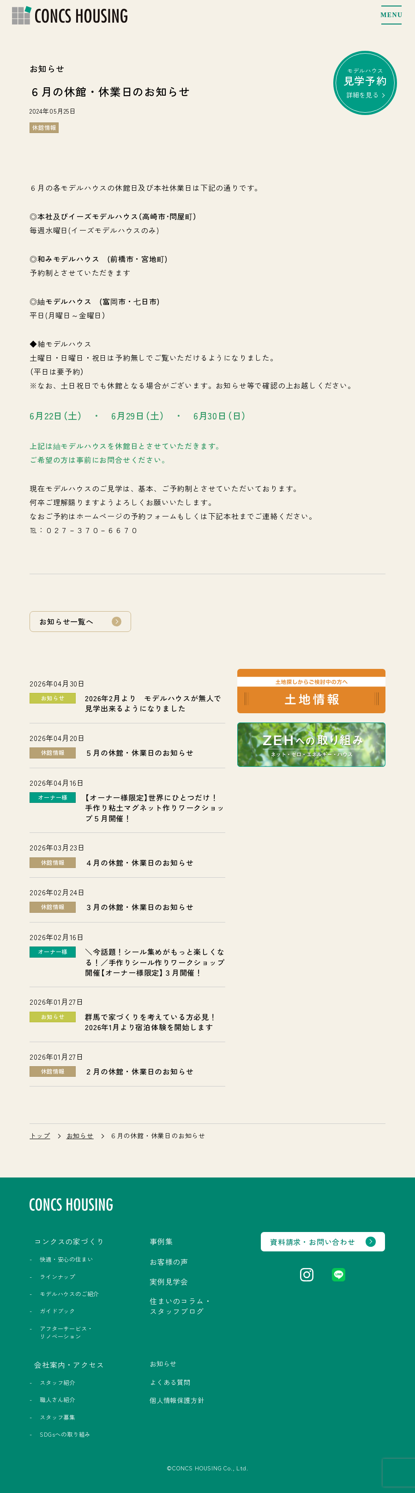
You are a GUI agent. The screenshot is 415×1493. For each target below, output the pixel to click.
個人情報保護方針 (177, 1400)
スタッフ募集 (57, 1417)
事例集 (161, 1241)
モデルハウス (365, 82)
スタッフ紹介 (57, 1382)
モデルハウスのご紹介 (69, 1294)
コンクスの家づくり (69, 1241)
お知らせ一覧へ (66, 621)
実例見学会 (169, 1281)
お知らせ (80, 1135)
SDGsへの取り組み (65, 1434)
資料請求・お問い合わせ (312, 1241)
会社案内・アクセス (69, 1364)
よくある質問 (170, 1382)
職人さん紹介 (57, 1400)
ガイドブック (57, 1311)
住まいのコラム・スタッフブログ (180, 1306)
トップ (40, 1135)
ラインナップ (57, 1277)
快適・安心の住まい (66, 1259)
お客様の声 (169, 1261)
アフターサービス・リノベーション (66, 1332)
